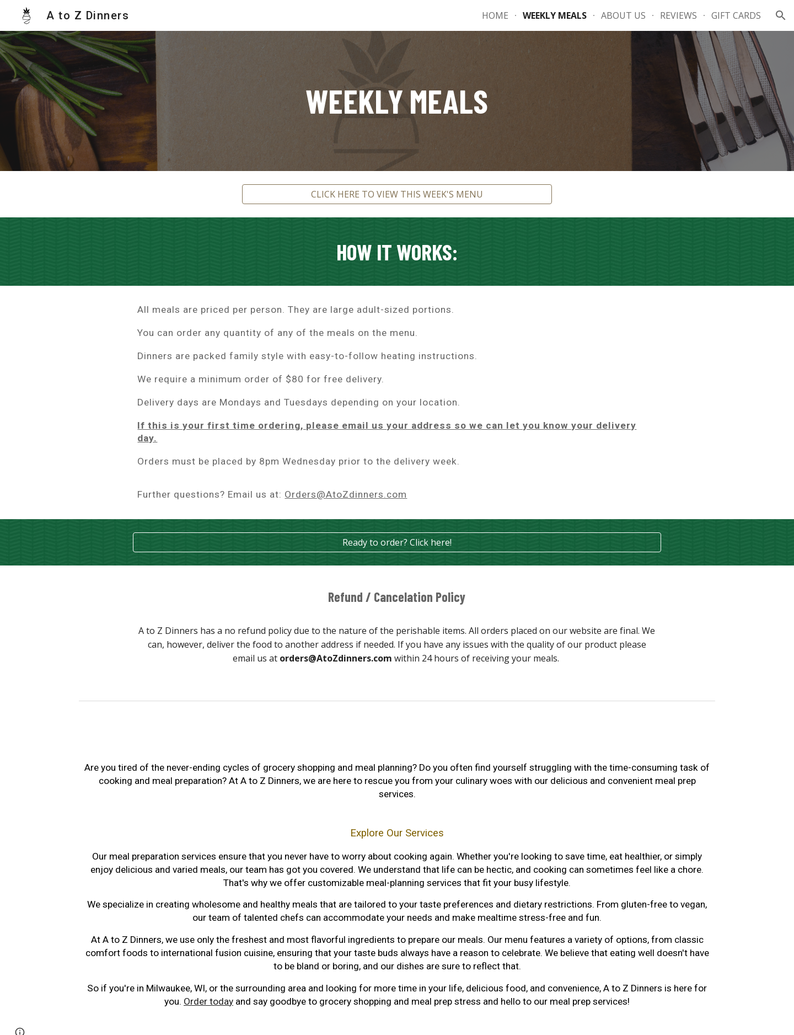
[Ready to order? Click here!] (396, 542)
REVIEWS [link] (678, 15)
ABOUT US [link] (623, 15)
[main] (397, 101)
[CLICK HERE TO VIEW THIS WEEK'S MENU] (397, 194)
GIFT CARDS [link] (736, 15)
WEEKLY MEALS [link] (555, 15)
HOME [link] (495, 15)
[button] (781, 15)
